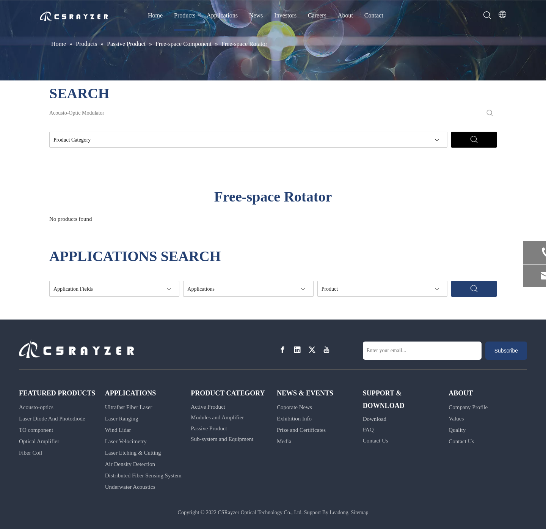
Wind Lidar (118, 430)
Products (184, 15)
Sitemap (360, 512)
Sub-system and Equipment (222, 439)
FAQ (368, 430)
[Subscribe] (506, 351)
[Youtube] (326, 350)
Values (456, 419)
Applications (222, 15)
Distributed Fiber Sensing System (143, 475)
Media (284, 441)
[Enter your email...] (422, 351)
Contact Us (375, 441)
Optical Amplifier (39, 441)
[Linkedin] (297, 350)
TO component (36, 430)
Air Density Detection (130, 464)
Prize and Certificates (301, 430)
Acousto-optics (36, 407)
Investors (285, 15)
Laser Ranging (121, 419)
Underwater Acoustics (130, 487)
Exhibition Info (294, 419)
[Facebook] (282, 350)
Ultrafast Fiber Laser (128, 407)
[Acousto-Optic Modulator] (266, 113)
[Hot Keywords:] (490, 113)
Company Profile (468, 407)
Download (375, 419)
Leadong (339, 512)
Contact (373, 15)
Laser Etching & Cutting (133, 453)
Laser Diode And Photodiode (52, 419)
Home (155, 15)
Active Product (208, 407)
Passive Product (209, 428)
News (256, 15)
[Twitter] (312, 350)
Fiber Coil (30, 453)
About (345, 15)
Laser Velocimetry (126, 441)
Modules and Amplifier (217, 417)
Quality (457, 430)
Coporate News (294, 407)
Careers (317, 15)
